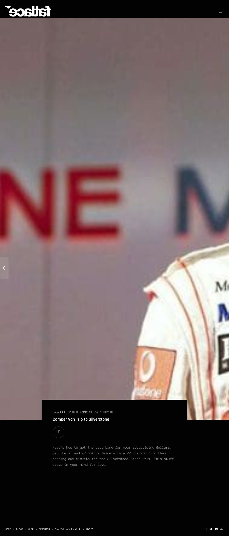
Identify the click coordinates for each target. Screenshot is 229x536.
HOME (8, 529)
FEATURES (44, 529)
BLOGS (19, 529)
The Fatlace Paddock (68, 529)
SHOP (31, 529)
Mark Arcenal (90, 412)
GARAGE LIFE (60, 412)
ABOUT (89, 529)
